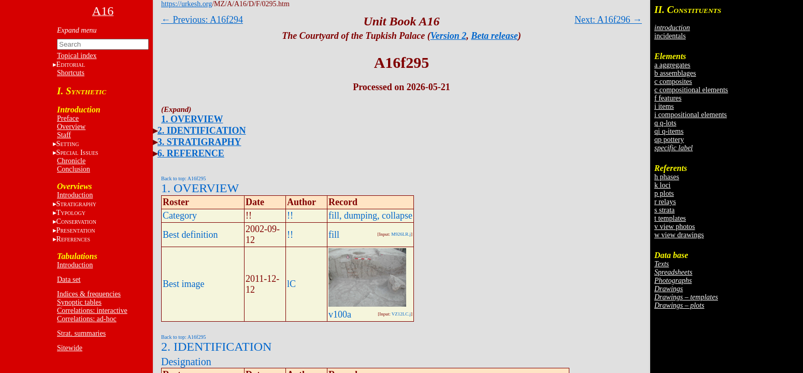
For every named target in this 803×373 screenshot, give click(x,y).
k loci (662, 185)
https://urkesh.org (186, 4)
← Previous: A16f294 (202, 20)
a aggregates (672, 65)
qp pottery (669, 140)
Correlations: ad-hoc (87, 319)
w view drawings (679, 235)
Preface (68, 118)
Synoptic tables (79, 302)
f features (667, 98)
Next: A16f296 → (608, 20)
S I (77, 152)
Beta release (494, 36)
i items (664, 106)
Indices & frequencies (89, 294)
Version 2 (449, 36)
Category (180, 215)
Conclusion (73, 169)
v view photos (674, 227)
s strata (664, 210)
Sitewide (69, 348)
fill (333, 234)
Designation (186, 361)
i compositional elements (690, 115)
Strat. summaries (81, 333)
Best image (183, 284)
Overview (71, 127)
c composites (673, 81)
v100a (339, 314)
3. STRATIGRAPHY (199, 142)
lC (291, 284)
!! (290, 215)
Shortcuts (70, 73)
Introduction (75, 195)
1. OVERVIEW (192, 119)
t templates (670, 218)
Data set (68, 279)
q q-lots (665, 123)
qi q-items (668, 131)
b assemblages (675, 73)
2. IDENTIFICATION (201, 130)
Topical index (76, 56)
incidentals (670, 36)
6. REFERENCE (190, 153)
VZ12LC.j (401, 314)
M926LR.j (401, 234)
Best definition (190, 234)
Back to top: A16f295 (183, 178)
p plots (664, 193)
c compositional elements (691, 90)
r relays (665, 202)
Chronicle (71, 161)
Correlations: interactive (92, 310)
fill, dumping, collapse (370, 215)
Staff (64, 135)
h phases (666, 177)
